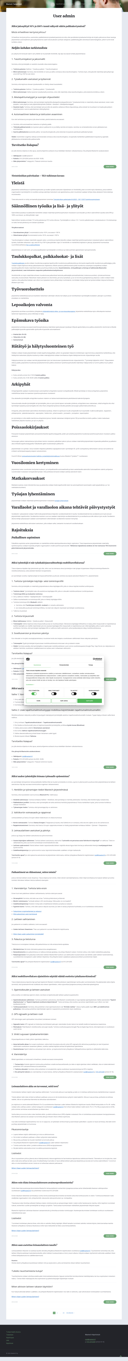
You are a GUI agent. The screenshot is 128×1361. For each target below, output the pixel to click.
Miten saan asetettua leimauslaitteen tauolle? (40, 1249)
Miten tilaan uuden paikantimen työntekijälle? (28, 934)
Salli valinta (64, 701)
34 (63, 1317)
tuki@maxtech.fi (27, 756)
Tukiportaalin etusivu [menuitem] (65, 4)
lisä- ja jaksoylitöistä (33, 245)
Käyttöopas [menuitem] (93, 4)
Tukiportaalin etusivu (13, 1336)
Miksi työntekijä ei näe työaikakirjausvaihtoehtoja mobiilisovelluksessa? (57, 562)
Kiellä (38, 701)
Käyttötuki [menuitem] (111, 4)
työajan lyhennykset (61, 501)
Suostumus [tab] (37, 665)
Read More (110, 167)
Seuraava (69, 1317)
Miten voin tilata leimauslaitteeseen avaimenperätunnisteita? (50, 1186)
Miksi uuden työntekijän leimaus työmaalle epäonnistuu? (48, 776)
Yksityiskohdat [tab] (64, 665)
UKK (7, 1344)
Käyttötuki (9, 1347)
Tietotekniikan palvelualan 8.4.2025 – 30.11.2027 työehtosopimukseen (76, 199)
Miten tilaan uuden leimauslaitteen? (25, 1172)
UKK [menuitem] (102, 4)
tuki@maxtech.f (55, 962)
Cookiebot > (30, 684)
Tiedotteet (9, 1339)
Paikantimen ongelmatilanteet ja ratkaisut (27, 911)
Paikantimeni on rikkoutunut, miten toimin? (39, 872)
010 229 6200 (100, 1076)
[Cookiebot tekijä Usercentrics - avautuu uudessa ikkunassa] (94, 659)
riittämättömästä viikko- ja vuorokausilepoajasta (58, 311)
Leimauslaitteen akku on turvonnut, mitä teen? (41, 1090)
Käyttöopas (10, 1342)
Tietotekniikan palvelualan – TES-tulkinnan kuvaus (45, 175)
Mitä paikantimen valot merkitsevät (25, 914)
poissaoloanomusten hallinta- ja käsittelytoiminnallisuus (41, 456)
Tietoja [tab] (91, 665)
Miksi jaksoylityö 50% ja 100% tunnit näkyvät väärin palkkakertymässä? (58, 26)
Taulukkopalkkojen (18, 263)
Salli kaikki (89, 701)
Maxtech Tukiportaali (14, 4)
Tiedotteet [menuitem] (81, 4)
